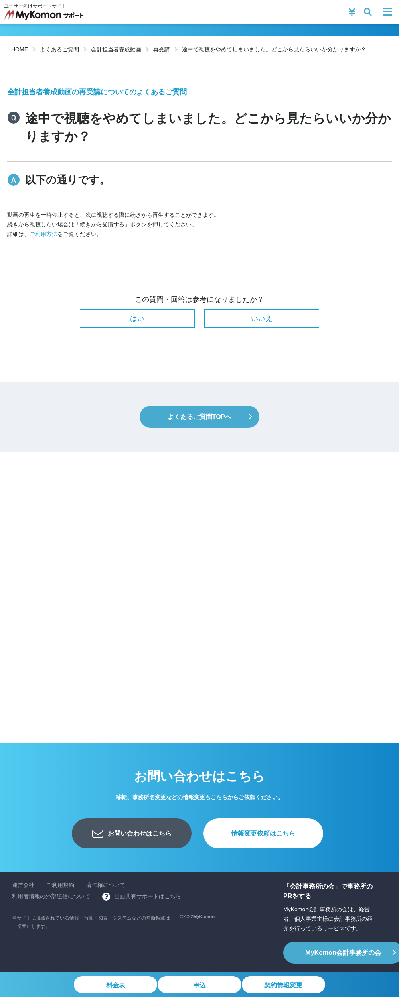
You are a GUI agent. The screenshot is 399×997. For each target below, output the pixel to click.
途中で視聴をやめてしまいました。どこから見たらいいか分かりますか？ (274, 49)
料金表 (114, 985)
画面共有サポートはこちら (147, 896)
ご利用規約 (60, 885)
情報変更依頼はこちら (263, 833)
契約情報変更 (284, 985)
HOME (19, 49)
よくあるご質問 (59, 49)
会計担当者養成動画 (116, 49)
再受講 (161, 49)
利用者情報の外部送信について (51, 896)
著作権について (105, 885)
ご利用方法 (43, 234)
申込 (199, 985)
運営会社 (23, 885)
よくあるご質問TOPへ (200, 416)
